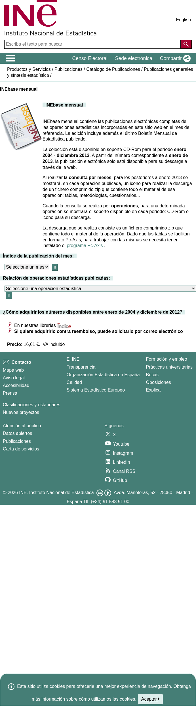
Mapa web (13, 370)
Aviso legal (14, 377)
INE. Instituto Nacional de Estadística (56, 492)
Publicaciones (68, 69)
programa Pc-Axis (85, 245)
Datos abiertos (17, 433)
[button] (174, 58)
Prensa (10, 393)
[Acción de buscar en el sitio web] (186, 44)
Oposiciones (158, 382)
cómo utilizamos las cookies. (107, 699)
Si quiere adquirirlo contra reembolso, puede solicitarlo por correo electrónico (98, 331)
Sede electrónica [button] (133, 58)
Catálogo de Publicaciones (113, 69)
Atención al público (22, 425)
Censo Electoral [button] (89, 58)
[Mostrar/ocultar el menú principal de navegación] (10, 58)
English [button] (183, 19)
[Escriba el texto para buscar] (93, 44)
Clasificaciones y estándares (31, 404)
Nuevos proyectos (21, 412)
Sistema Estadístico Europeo (96, 390)
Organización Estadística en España (103, 374)
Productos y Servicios (29, 69)
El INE (73, 359)
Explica (153, 390)
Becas (152, 374)
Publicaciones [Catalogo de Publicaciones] (17, 441)
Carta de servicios (21, 448)
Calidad (74, 382)
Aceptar (150, 698)
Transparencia (81, 367)
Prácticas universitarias (169, 367)
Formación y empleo (166, 359)
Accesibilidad (16, 385)
